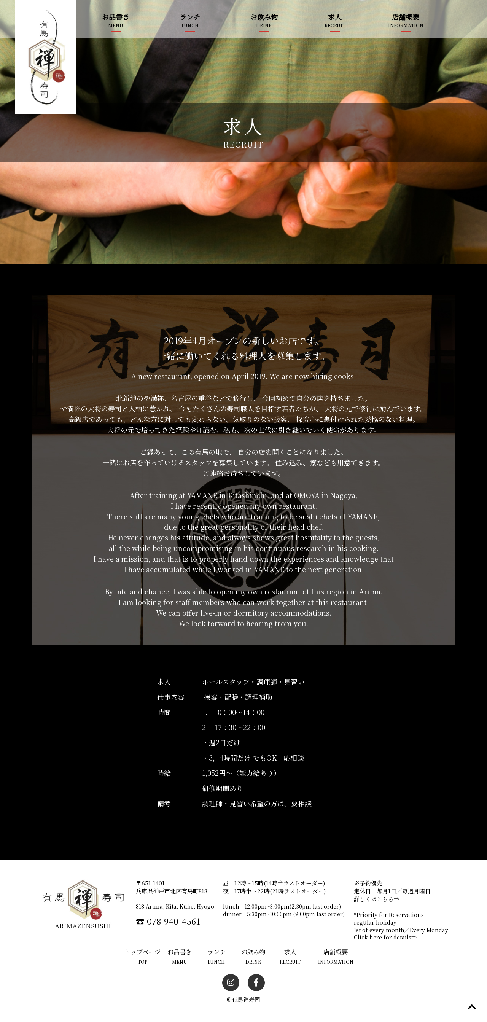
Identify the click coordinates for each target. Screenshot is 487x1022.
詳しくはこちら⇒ (376, 899)
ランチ (190, 16)
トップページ (142, 951)
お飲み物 (264, 16)
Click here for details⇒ (385, 937)
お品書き (115, 16)
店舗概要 (405, 16)
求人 (335, 16)
